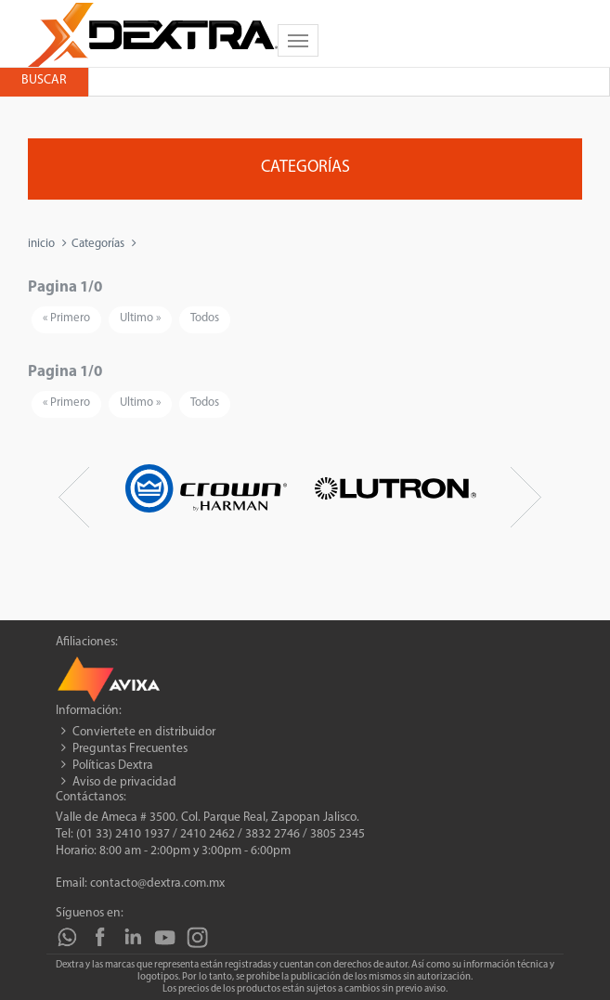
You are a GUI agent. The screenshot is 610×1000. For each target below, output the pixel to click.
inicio (41, 244)
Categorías (97, 244)
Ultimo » (140, 318)
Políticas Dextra (112, 766)
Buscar (44, 80)
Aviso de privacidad (124, 782)
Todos (204, 318)
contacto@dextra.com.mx (157, 883)
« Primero (66, 318)
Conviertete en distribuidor (143, 732)
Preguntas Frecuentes (130, 749)
